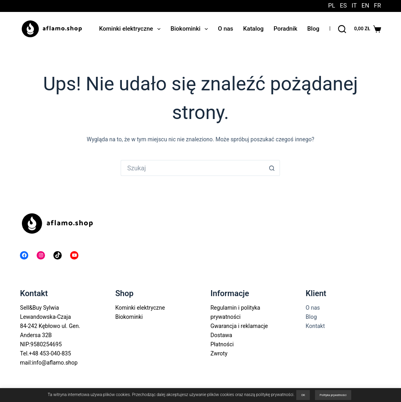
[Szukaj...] (192, 168)
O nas (225, 28)
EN (365, 6)
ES (343, 6)
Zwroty (218, 353)
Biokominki (190, 29)
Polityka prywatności (333, 395)
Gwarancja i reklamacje (239, 326)
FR (377, 6)
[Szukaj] (342, 29)
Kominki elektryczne (131, 29)
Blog (313, 28)
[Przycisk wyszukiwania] (272, 168)
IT (354, 6)
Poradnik (285, 28)
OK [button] (303, 395)
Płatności (222, 344)
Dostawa (221, 335)
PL (331, 6)
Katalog (253, 28)
